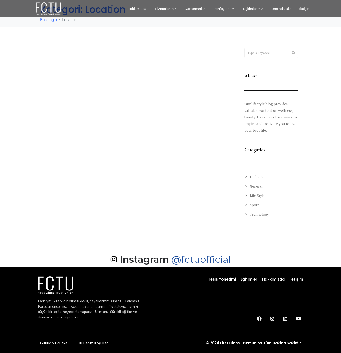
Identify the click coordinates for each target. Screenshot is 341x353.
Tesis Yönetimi (222, 279)
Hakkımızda (273, 279)
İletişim (296, 279)
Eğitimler (249, 279)
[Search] (293, 53)
